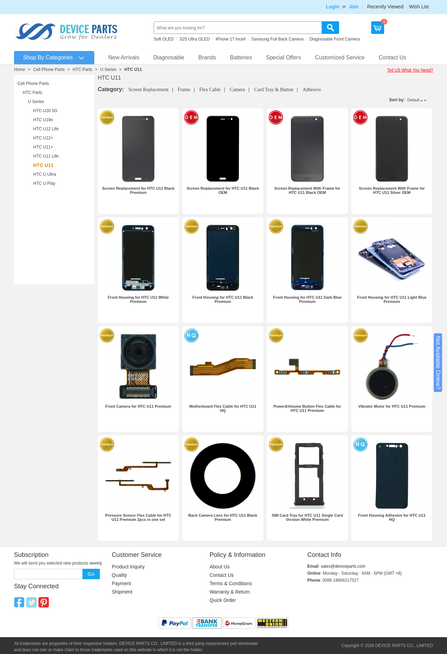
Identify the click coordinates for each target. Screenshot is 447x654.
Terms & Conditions (231, 583)
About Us (220, 566)
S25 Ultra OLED (194, 39)
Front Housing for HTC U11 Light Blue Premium (392, 299)
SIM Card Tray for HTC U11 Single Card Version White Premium (307, 517)
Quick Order (223, 600)
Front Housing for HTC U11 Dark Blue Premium (307, 299)
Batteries (241, 57)
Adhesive (311, 89)
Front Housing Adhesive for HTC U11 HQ (391, 517)
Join (354, 6)
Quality (119, 575)
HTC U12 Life (46, 128)
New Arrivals (123, 57)
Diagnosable (168, 57)
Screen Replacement (149, 89)
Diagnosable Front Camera (334, 39)
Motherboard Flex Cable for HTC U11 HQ (222, 408)
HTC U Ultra (44, 174)
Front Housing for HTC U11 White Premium (138, 299)
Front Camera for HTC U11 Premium (138, 406)
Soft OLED (164, 39)
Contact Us (392, 57)
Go (91, 574)
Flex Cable (210, 89)
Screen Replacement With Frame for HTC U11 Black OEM (307, 190)
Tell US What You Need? (410, 70)
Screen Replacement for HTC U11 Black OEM (222, 190)
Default (413, 100)
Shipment (122, 592)
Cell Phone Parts (49, 69)
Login (332, 6)
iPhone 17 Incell (230, 39)
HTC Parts (82, 69)
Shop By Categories (48, 57)
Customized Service (340, 57)
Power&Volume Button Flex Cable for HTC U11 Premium (307, 408)
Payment (121, 583)
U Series (108, 69)
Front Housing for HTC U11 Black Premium (222, 299)
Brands (207, 57)
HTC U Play (44, 183)
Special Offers (283, 57)
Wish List (419, 6)
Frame (184, 89)
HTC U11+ (43, 147)
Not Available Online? (438, 363)
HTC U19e (43, 119)
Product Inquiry (128, 566)
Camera (237, 89)
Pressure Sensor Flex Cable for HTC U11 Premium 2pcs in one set (138, 517)
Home (19, 69)
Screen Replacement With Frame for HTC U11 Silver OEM (392, 190)
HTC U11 (133, 69)
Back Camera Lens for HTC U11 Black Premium (222, 517)
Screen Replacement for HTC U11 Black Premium (138, 190)
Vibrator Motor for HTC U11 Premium (391, 406)
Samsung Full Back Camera (277, 39)
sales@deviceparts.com (343, 566)
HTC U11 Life (46, 156)
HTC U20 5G (45, 110)
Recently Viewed (385, 6)
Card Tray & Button (273, 89)
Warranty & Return (230, 592)
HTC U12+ (43, 138)
